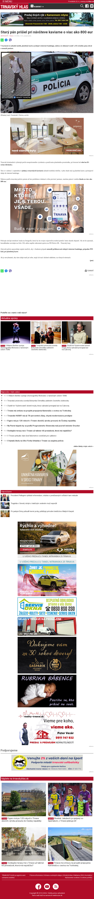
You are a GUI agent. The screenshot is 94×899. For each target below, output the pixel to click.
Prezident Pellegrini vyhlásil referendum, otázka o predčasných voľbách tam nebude (44, 495)
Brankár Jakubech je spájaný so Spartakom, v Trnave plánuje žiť (65, 819)
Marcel (91, 1)
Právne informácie (36, 875)
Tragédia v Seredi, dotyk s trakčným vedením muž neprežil (34, 503)
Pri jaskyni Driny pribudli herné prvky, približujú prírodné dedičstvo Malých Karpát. (42, 511)
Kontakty (88, 875)
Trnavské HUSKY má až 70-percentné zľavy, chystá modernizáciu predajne (39, 416)
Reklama (77, 875)
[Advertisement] (21, 293)
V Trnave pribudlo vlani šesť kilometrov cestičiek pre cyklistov (31, 436)
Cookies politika (86, 877)
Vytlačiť (89, 270)
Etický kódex (68, 875)
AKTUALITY (4, 36)
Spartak (50, 818)
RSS (82, 875)
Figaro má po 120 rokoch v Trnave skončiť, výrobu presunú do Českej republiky (41, 421)
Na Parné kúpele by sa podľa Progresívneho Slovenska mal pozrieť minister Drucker (43, 426)
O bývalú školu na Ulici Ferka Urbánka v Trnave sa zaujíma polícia (35, 441)
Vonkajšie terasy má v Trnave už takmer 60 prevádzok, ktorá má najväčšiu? (39, 431)
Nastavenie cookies (72, 877)
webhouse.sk (57, 895)
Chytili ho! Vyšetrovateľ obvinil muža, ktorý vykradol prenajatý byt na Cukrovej (76, 348)
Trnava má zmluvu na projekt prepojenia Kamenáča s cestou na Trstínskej (39, 411)
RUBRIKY (37, 6)
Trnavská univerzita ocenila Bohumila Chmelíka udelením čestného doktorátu (44, 348)
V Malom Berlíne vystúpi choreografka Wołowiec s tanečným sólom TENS (14, 348)
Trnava (11, 36)
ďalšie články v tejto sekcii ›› (83, 446)
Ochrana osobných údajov (53, 875)
